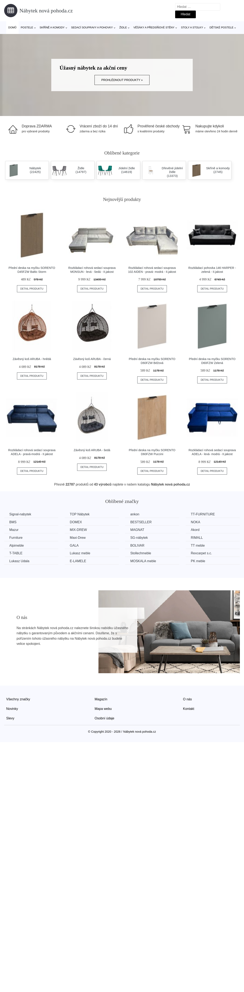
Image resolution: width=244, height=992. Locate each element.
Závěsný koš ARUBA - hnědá (32, 359)
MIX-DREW (78, 530)
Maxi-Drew (78, 537)
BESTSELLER (141, 522)
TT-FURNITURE (203, 514)
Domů (12, 27)
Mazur (13, 530)
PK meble (198, 561)
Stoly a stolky (192, 27)
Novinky (12, 708)
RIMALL (197, 537)
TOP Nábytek (80, 514)
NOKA (195, 522)
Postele (27, 27)
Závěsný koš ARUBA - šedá (92, 450)
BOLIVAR (137, 545)
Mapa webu (103, 708)
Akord (195, 530)
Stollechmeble (140, 553)
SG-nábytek (139, 537)
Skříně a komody (52, 27)
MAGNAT (137, 530)
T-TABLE (16, 553)
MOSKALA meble (143, 561)
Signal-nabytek (20, 514)
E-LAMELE (78, 561)
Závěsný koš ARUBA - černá (92, 359)
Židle (123, 27)
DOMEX (76, 522)
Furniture (16, 537)
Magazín (101, 699)
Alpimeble (16, 545)
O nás (187, 699)
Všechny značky (18, 699)
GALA (74, 545)
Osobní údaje (104, 718)
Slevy (10, 718)
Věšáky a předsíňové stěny (153, 27)
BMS (13, 522)
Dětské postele (221, 27)
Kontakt (188, 708)
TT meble (198, 545)
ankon (134, 514)
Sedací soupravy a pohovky (92, 27)
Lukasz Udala (19, 561)
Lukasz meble (80, 553)
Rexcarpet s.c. (201, 553)
